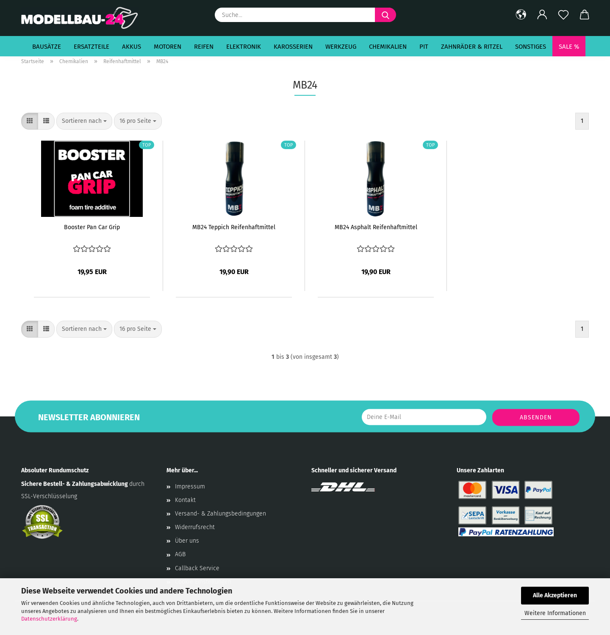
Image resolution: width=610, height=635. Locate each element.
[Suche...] (385, 15)
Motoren (167, 46)
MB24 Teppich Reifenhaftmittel (233, 227)
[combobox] (84, 121)
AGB (180, 554)
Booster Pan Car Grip (92, 227)
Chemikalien (388, 46)
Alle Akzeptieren (555, 595)
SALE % (569, 46)
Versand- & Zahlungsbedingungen (220, 513)
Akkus (131, 46)
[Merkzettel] (563, 15)
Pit (423, 46)
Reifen (204, 46)
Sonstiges (530, 46)
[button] (521, 15)
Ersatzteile (91, 46)
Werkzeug (340, 46)
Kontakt (185, 500)
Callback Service (197, 568)
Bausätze (46, 46)
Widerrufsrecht (195, 527)
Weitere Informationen (555, 613)
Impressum (190, 486)
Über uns (187, 540)
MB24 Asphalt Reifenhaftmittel (376, 227)
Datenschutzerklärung (49, 619)
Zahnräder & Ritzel (471, 46)
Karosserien (293, 46)
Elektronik (243, 46)
